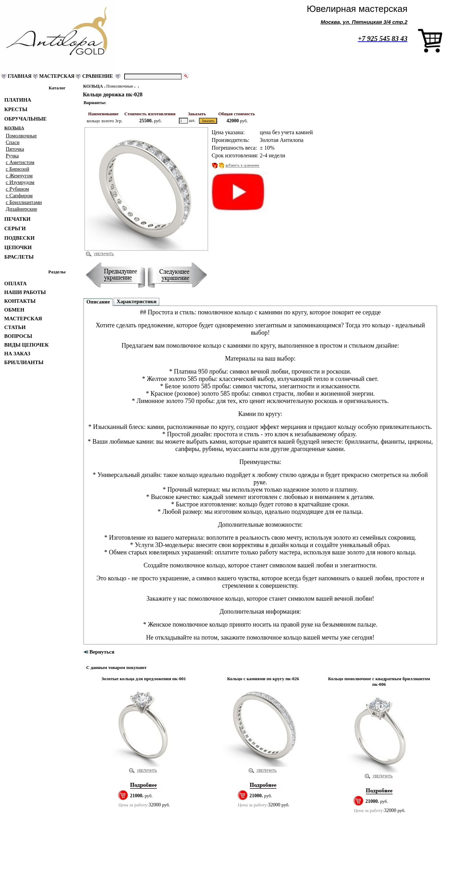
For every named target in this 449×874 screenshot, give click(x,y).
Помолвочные (119, 86)
